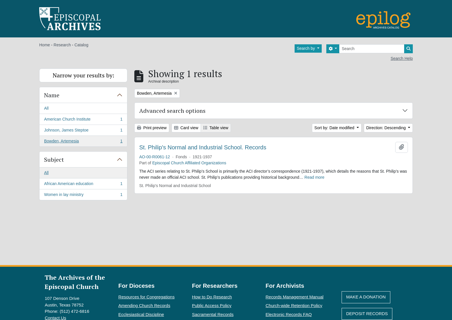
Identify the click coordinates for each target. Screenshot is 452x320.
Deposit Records (367, 313)
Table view (215, 127)
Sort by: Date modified (334, 127)
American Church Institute (83, 120)
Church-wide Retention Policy (293, 305)
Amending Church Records (144, 305)
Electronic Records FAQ (288, 314)
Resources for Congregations (146, 296)
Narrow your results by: (83, 75)
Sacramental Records (212, 314)
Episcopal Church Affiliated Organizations (189, 163)
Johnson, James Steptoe (83, 131)
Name (51, 95)
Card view (186, 127)
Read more (314, 177)
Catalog (81, 45)
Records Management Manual (294, 296)
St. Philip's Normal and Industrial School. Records (202, 147)
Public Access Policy (211, 305)
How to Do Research (212, 296)
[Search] (371, 48)
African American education (83, 185)
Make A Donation (366, 296)
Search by (306, 48)
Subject (54, 159)
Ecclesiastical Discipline (141, 314)
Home (44, 45)
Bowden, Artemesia (83, 142)
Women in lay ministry (83, 196)
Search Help (402, 58)
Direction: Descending (386, 127)
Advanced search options (172, 111)
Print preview (152, 127)
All (46, 108)
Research (62, 45)
